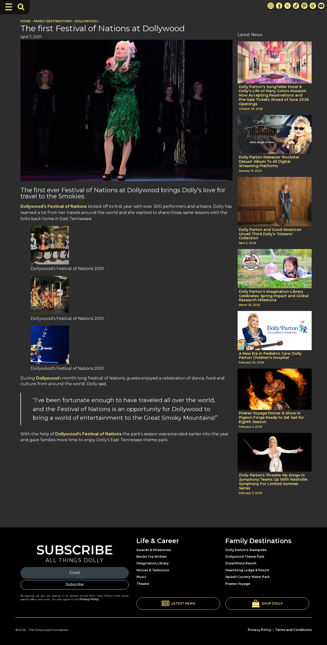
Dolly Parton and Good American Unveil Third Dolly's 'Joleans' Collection (270, 234)
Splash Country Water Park (247, 577)
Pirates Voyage (237, 584)
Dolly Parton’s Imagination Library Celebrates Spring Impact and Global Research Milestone (274, 295)
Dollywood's (33, 206)
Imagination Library (152, 563)
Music (141, 577)
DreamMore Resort (240, 563)
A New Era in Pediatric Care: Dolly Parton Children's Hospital (270, 355)
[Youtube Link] (321, 6)
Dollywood (86, 21)
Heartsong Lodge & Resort (247, 570)
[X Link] (287, 6)
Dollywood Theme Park (244, 556)
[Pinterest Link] (304, 6)
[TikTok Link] (296, 6)
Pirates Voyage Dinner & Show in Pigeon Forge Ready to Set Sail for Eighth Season (271, 417)
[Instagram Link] (270, 6)
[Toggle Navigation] (8, 6)
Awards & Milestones (153, 550)
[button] (178, 603)
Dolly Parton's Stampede (245, 550)
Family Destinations (53, 21)
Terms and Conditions (293, 630)
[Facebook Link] (279, 6)
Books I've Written (151, 556)
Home (25, 21)
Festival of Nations (66, 206)
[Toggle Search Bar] (21, 6)
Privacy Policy (89, 599)
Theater (142, 584)
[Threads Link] (313, 6)
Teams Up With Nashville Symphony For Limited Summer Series (273, 481)
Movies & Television (152, 570)
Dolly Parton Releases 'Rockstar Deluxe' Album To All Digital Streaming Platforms (269, 161)
